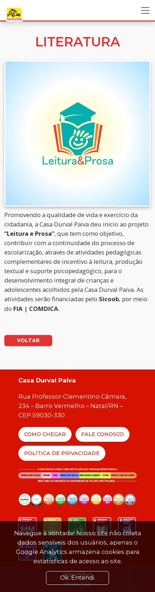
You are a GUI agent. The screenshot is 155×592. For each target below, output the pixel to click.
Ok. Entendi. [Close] (77, 577)
